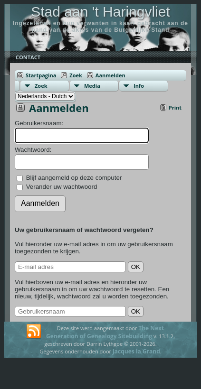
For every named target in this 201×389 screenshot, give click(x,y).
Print (175, 107)
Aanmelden (110, 75)
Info (139, 85)
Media (92, 85)
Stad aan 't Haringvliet (100, 11)
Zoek (75, 75)
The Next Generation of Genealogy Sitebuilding (105, 332)
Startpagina (41, 75)
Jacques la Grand (136, 351)
